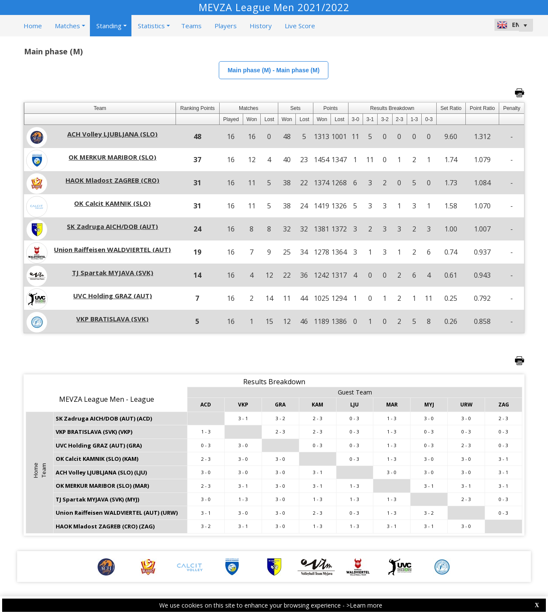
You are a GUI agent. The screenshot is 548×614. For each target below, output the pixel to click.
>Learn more (364, 605)
